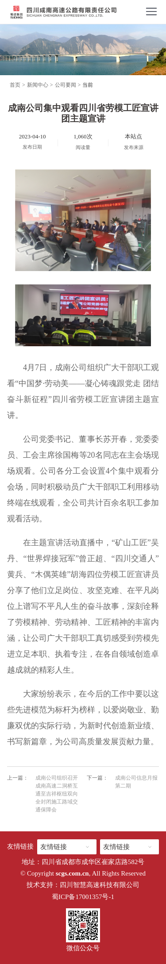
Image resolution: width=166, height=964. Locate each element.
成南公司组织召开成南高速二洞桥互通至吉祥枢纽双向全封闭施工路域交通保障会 (56, 794)
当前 (87, 85)
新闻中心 (37, 85)
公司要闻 (65, 85)
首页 (15, 85)
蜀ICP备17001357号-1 (83, 896)
